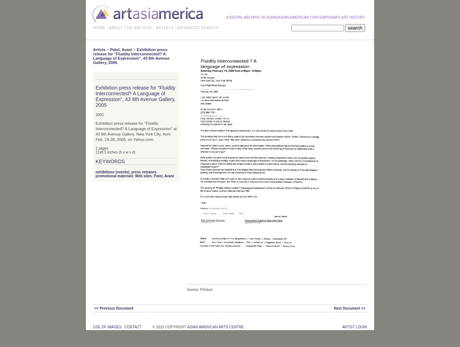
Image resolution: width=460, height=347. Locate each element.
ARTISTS (165, 28)
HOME (99, 28)
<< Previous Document (114, 308)
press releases (143, 172)
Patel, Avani (121, 49)
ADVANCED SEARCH (197, 28)
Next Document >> (349, 308)
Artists (99, 49)
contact (132, 327)
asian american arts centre (215, 327)
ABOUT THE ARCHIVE (130, 28)
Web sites (143, 176)
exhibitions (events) (112, 172)
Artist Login (354, 327)
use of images (107, 327)
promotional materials (114, 176)
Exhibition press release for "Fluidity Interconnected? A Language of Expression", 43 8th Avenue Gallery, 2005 (131, 56)
